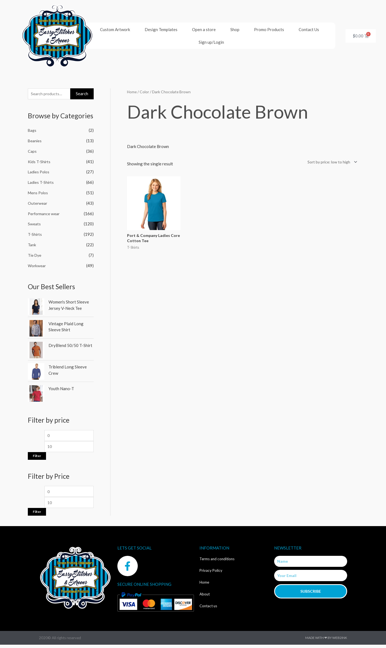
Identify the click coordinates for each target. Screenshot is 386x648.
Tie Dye (35, 255)
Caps (32, 151)
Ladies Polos (39, 172)
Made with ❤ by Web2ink (326, 641)
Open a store (204, 29)
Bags (32, 130)
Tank (32, 245)
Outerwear (38, 203)
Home (132, 91)
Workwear (37, 266)
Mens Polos (39, 193)
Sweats (34, 224)
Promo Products (269, 29)
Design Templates (161, 29)
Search (82, 93)
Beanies (35, 141)
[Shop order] (329, 162)
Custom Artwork (115, 29)
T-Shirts (35, 234)
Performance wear (45, 214)
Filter (37, 458)
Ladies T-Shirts (41, 183)
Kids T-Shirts (40, 162)
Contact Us (309, 29)
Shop (234, 29)
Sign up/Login (211, 42)
